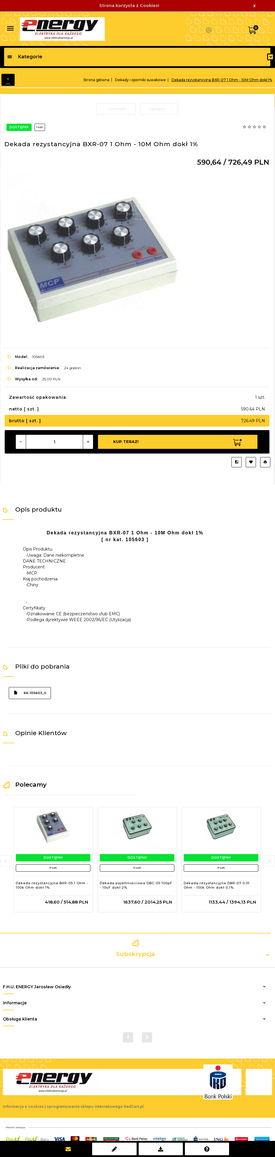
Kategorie (24, 56)
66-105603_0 (29, 692)
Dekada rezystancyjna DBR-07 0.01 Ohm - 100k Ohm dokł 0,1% (217, 885)
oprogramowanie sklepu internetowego (85, 1106)
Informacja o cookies (23, 1106)
